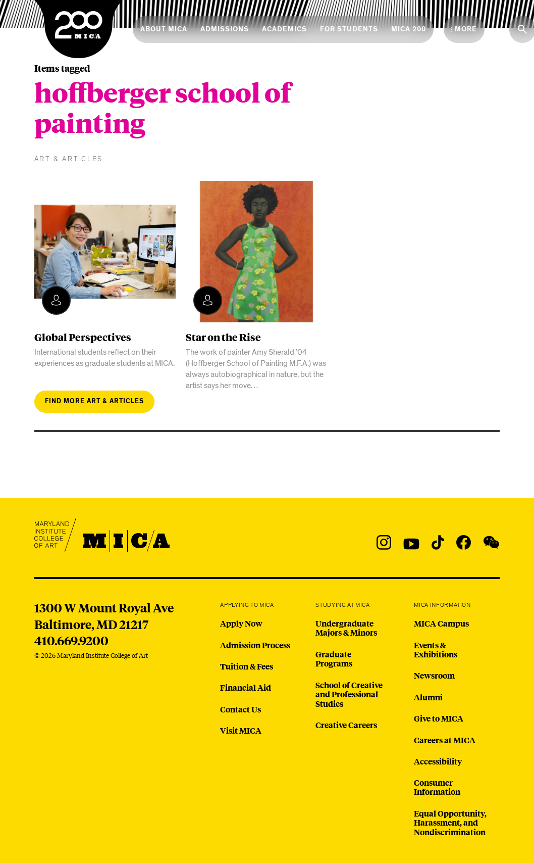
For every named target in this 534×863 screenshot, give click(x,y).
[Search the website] (522, 29)
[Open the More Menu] (464, 29)
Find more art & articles (94, 401)
